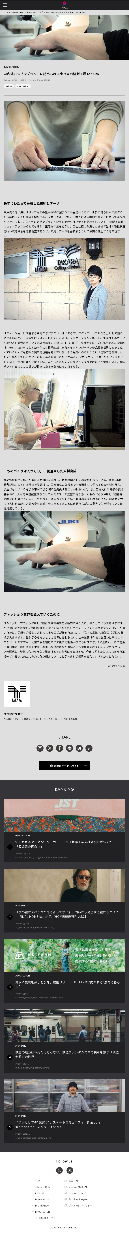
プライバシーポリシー (80, 1205)
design (22, 927)
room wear (44, 997)
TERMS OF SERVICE (45, 1218)
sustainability (56, 997)
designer (30, 927)
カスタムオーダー (78, 1199)
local (35, 997)
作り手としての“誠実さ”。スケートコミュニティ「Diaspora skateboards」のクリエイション (57, 1124)
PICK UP (39, 1193)
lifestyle (28, 997)
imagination (41, 857)
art (16, 927)
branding (19, 857)
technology (49, 927)
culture (18, 1067)
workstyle (52, 857)
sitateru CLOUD (77, 1193)
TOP (6, 12)
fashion (38, 927)
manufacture (23, 86)
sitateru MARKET (77, 1187)
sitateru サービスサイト (68, 766)
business (29, 857)
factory (9, 86)
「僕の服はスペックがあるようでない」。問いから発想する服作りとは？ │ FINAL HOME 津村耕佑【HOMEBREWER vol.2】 (67, 914)
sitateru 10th (42, 1187)
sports (48, 1137)
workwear (62, 857)
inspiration (35, 1067)
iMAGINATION (42, 1211)
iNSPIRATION (17, 12)
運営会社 (73, 1181)
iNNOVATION (42, 1199)
